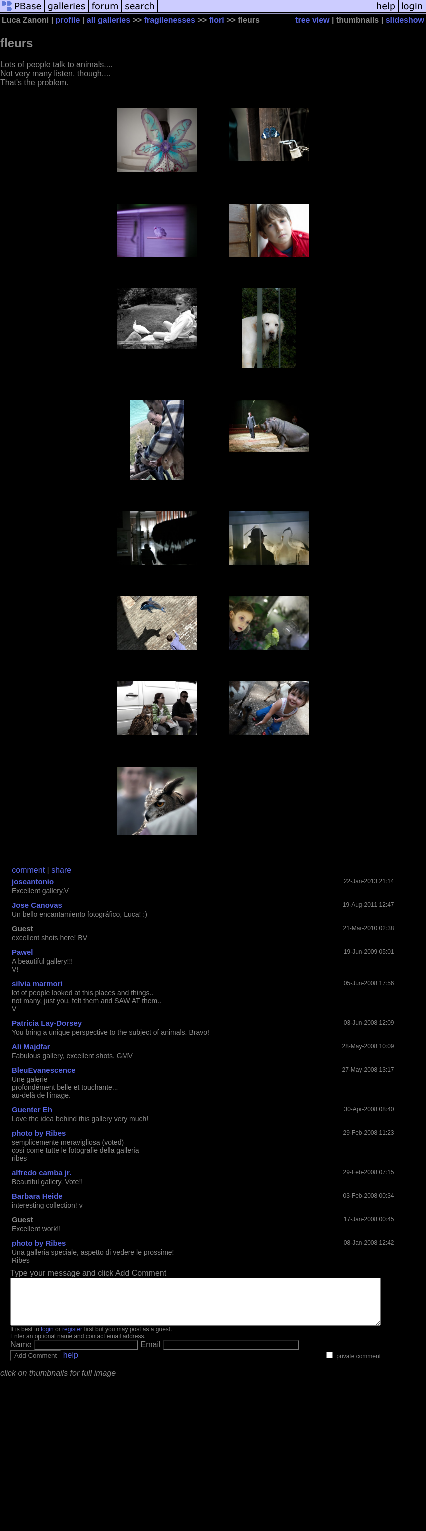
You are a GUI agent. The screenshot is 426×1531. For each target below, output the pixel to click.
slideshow (405, 20)
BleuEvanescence (44, 1070)
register (72, 1338)
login (47, 1338)
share (61, 870)
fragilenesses (169, 20)
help (70, 1364)
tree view (312, 20)
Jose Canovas (37, 905)
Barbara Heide (37, 1196)
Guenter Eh (32, 1109)
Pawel (22, 952)
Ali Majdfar (31, 1046)
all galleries (108, 20)
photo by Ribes (39, 1133)
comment (28, 870)
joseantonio (33, 881)
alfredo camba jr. (41, 1172)
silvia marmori (37, 983)
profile (68, 20)
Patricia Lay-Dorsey (47, 1023)
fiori (216, 20)
